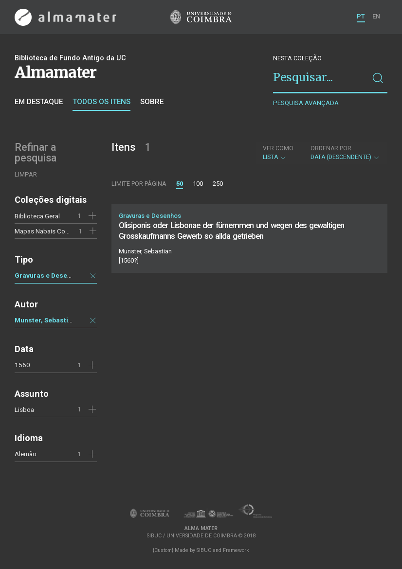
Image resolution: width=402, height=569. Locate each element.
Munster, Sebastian (45, 320)
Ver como (278, 148)
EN (376, 16)
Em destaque (39, 101)
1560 (22, 365)
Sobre (152, 101)
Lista (278, 152)
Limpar (26, 174)
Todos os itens (101, 101)
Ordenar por (331, 148)
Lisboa (24, 409)
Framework (236, 550)
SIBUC (204, 550)
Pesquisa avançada (306, 103)
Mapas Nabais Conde (45, 231)
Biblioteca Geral (37, 216)
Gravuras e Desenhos (49, 275)
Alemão (26, 454)
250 (218, 183)
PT (361, 16)
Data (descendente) (345, 152)
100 (198, 183)
